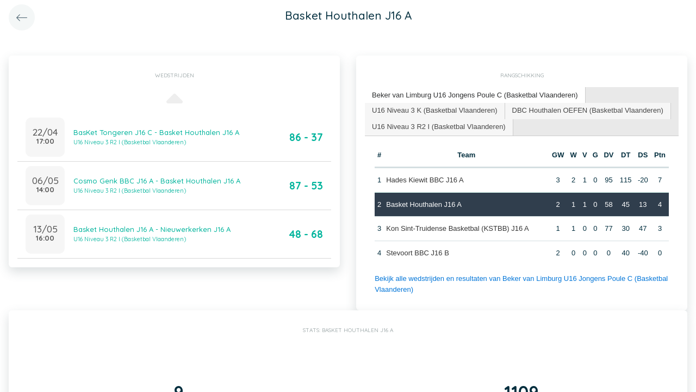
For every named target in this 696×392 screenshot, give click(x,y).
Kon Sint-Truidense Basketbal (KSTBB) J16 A (457, 228)
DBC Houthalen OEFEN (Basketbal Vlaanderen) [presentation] (587, 110)
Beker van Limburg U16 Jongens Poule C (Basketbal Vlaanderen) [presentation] (475, 95)
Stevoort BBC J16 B (417, 253)
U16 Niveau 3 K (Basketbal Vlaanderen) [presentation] (435, 110)
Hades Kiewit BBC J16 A (424, 180)
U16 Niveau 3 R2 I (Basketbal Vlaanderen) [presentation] (439, 126)
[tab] (475, 95)
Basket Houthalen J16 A (424, 204)
